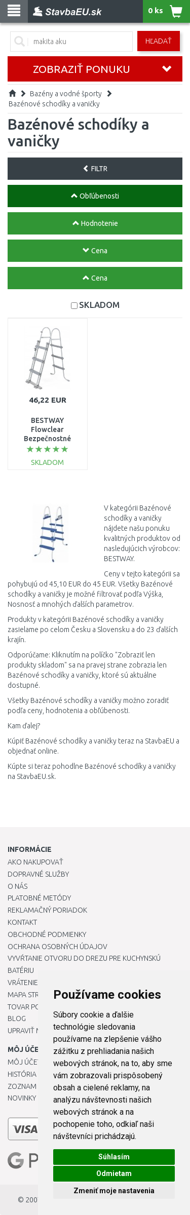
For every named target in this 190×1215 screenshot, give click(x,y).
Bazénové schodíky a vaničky (54, 104)
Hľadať (158, 41)
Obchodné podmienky (47, 934)
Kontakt (22, 922)
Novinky (22, 1098)
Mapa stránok (33, 995)
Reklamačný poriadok (47, 910)
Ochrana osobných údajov (57, 947)
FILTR (95, 169)
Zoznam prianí (33, 1086)
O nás (17, 886)
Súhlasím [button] (114, 1157)
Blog (17, 1018)
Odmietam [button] (114, 1173)
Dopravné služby (38, 874)
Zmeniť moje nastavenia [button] (114, 1191)
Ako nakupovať (35, 862)
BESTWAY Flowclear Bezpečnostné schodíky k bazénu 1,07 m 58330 (47, 438)
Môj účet (24, 1062)
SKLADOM (99, 304)
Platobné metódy (39, 898)
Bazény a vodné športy (66, 94)
